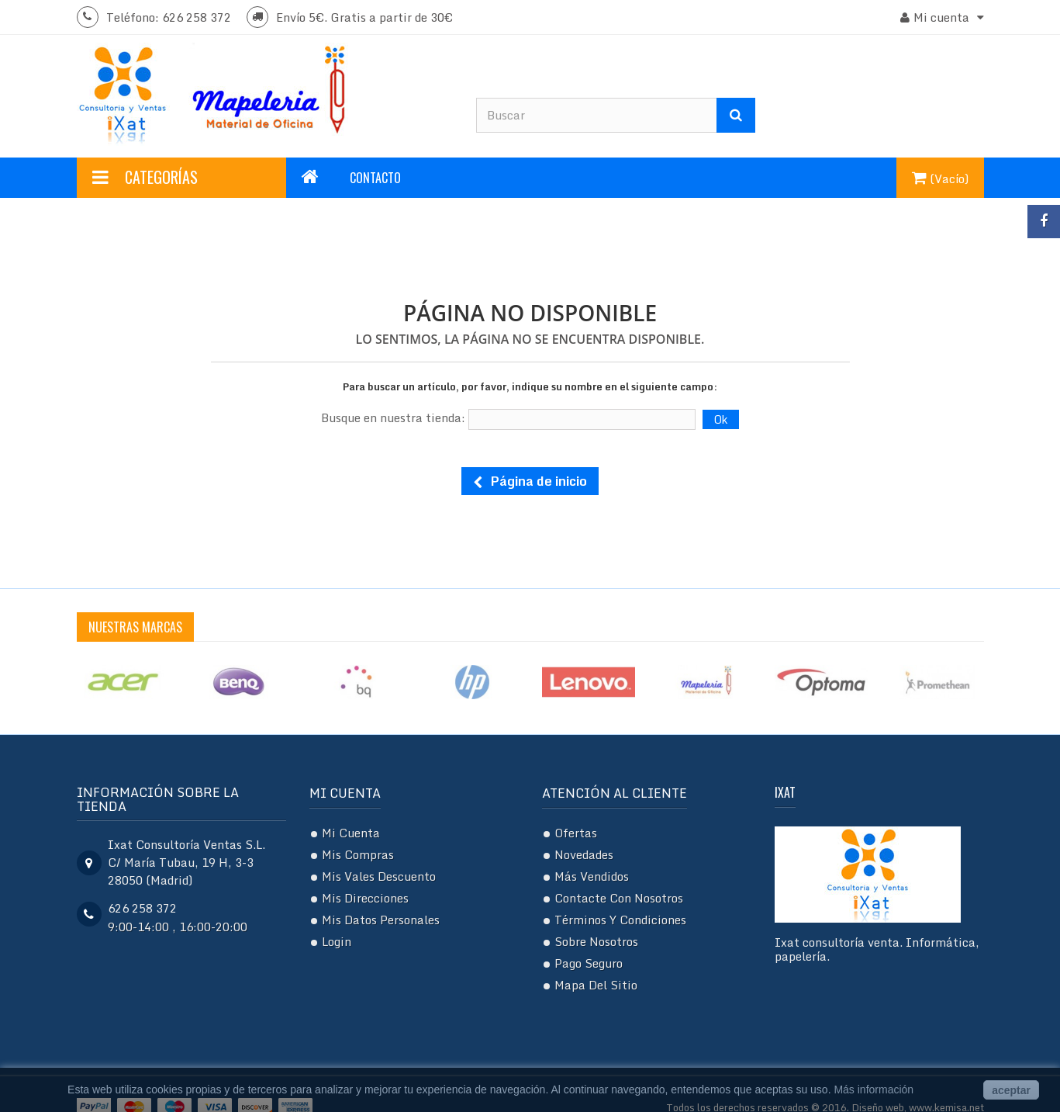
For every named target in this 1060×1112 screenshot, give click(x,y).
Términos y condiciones (620, 919)
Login (336, 941)
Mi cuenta (345, 793)
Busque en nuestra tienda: (393, 417)
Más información (873, 1089)
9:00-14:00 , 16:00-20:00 (177, 926)
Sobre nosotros (596, 941)
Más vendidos (591, 876)
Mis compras (358, 854)
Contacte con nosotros (618, 898)
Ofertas (575, 832)
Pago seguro (588, 963)
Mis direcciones (365, 898)
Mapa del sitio (595, 984)
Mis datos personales (381, 919)
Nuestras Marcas (135, 627)
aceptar (1011, 1090)
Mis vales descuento (379, 876)
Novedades (583, 854)
